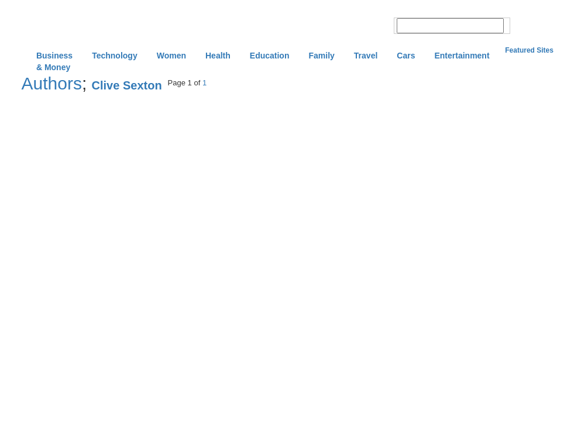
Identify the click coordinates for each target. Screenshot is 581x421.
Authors (52, 83)
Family (321, 55)
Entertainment (461, 55)
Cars (406, 55)
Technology (114, 55)
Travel (365, 55)
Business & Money (54, 57)
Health (218, 55)
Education (270, 55)
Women (171, 55)
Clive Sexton (127, 85)
